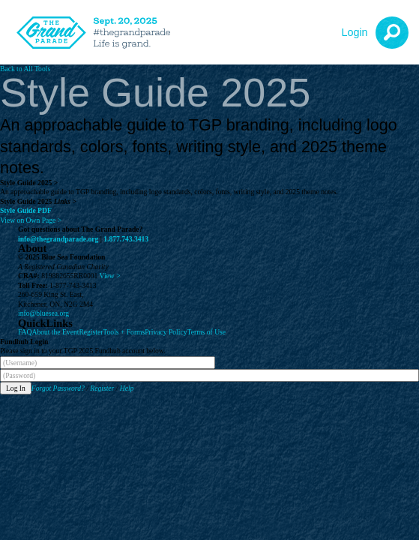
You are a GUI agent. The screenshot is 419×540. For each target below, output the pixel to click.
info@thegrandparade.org (58, 239)
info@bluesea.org (43, 313)
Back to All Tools (25, 68)
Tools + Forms (124, 332)
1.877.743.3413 (125, 239)
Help (127, 388)
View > (110, 276)
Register (91, 332)
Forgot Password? (58, 388)
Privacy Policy (166, 332)
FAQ (24, 332)
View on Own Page (30, 220)
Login (354, 32)
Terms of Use (206, 332)
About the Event (55, 332)
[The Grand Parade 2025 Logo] (97, 32)
